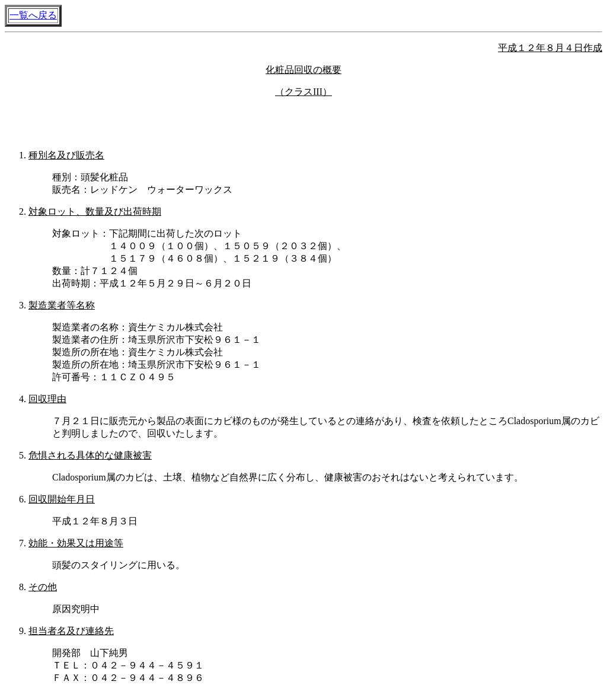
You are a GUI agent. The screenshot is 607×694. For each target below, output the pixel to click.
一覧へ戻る (33, 15)
